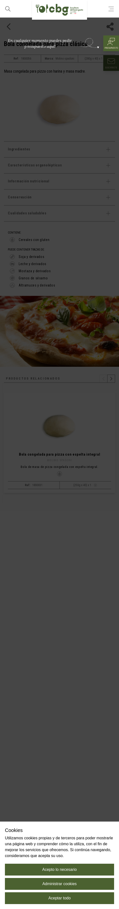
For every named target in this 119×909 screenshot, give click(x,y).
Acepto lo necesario (59, 869)
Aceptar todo (59, 898)
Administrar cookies (59, 884)
